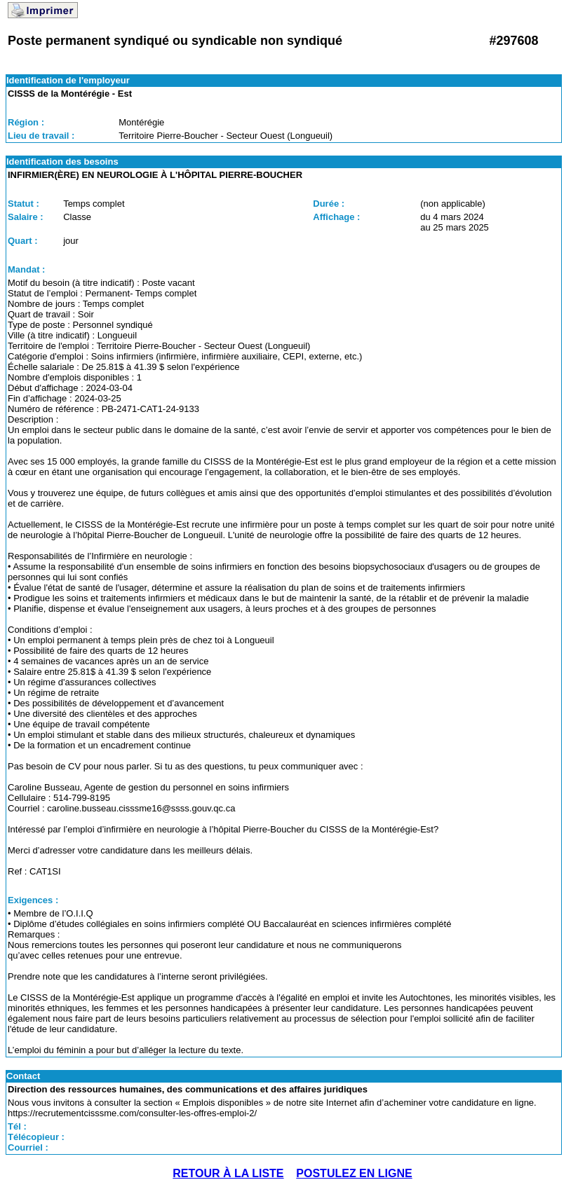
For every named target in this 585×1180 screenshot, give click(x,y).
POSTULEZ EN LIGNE (354, 1173)
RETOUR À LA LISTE (228, 1173)
